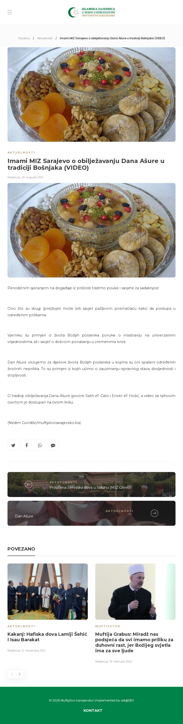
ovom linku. (62, 402)
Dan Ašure (24, 516)
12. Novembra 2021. (34, 650)
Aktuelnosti (44, 38)
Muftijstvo (107, 626)
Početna (24, 38)
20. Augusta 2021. (33, 177)
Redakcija (14, 177)
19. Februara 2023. (121, 661)
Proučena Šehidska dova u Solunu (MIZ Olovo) (90, 487)
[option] (48, 609)
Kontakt (93, 710)
